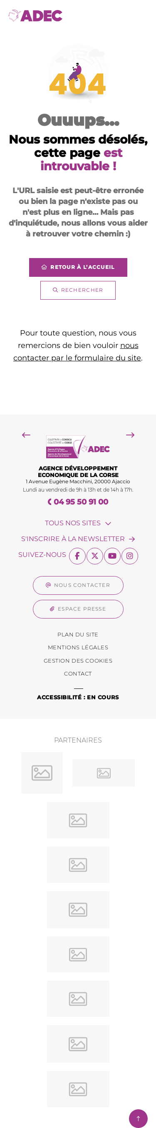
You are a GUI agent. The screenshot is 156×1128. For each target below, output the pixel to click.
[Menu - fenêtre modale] (138, 15)
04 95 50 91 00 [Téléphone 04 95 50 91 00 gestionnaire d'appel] (81, 502)
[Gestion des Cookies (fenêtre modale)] (78, 661)
